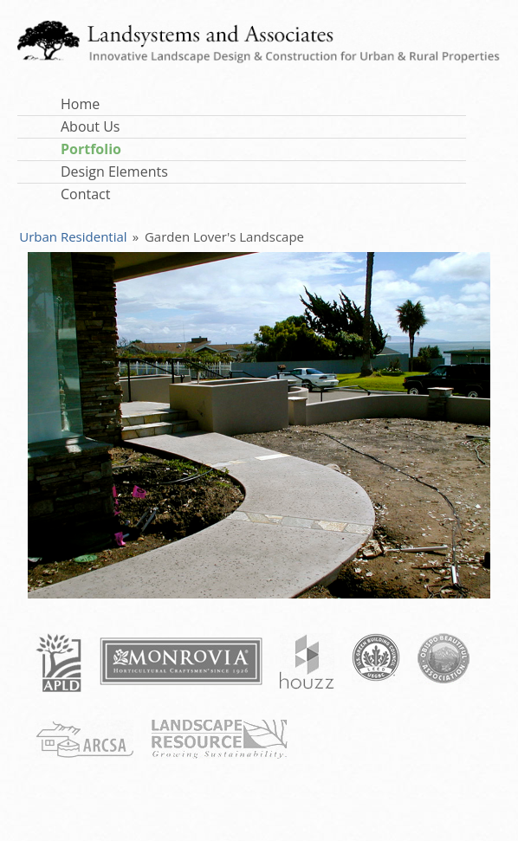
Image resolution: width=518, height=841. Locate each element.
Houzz (307, 661)
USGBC (376, 658)
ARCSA (84, 739)
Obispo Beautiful (443, 658)
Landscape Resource (219, 739)
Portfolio (91, 148)
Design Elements (114, 171)
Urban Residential (72, 236)
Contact (85, 194)
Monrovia (181, 661)
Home (80, 103)
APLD (58, 662)
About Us (90, 126)
